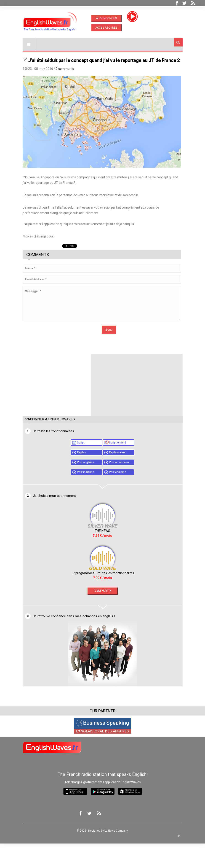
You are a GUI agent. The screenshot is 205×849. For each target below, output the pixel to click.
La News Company (116, 836)
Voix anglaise (85, 467)
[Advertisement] (57, 388)
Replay (81, 458)
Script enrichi (117, 448)
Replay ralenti (117, 458)
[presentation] (57, 335)
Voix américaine (119, 467)
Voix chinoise (117, 477)
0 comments (65, 69)
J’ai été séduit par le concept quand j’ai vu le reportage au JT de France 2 (104, 60)
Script (81, 448)
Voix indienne (85, 477)
